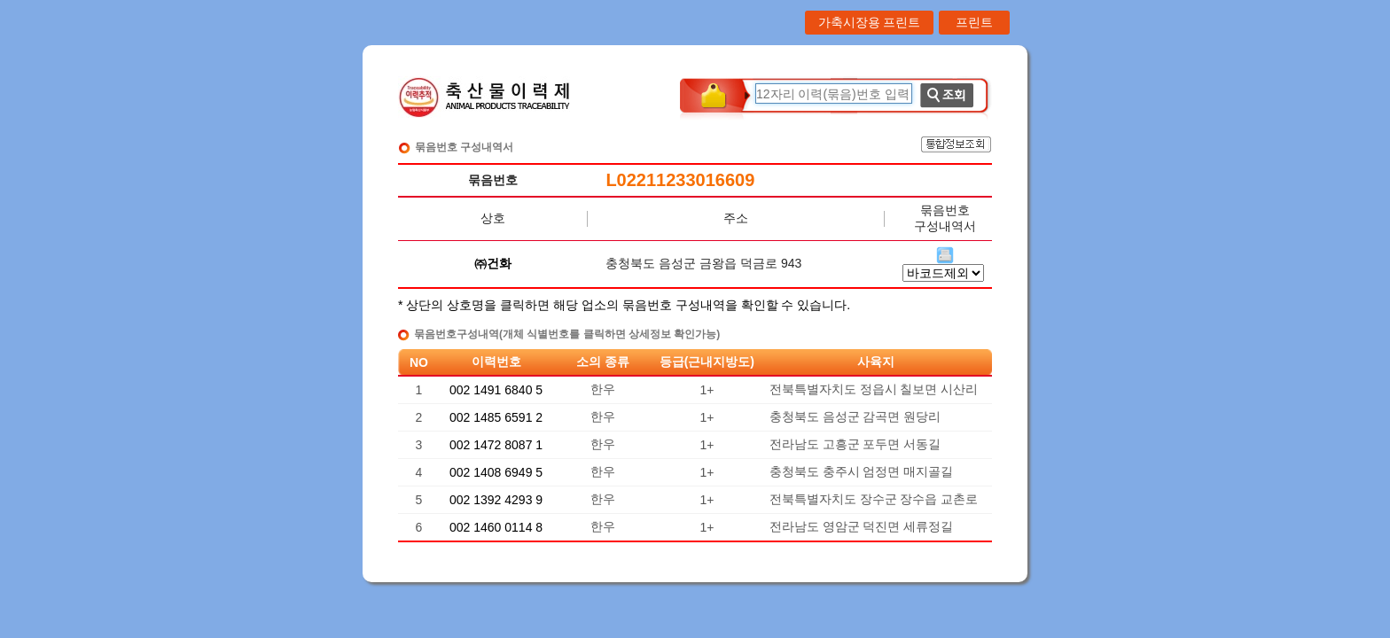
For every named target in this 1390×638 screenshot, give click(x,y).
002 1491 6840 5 (496, 390)
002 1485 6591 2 (496, 417)
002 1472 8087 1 (496, 445)
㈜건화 (492, 263)
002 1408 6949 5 (496, 472)
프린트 (974, 22)
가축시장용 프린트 (869, 22)
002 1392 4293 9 (496, 500)
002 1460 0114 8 (496, 527)
